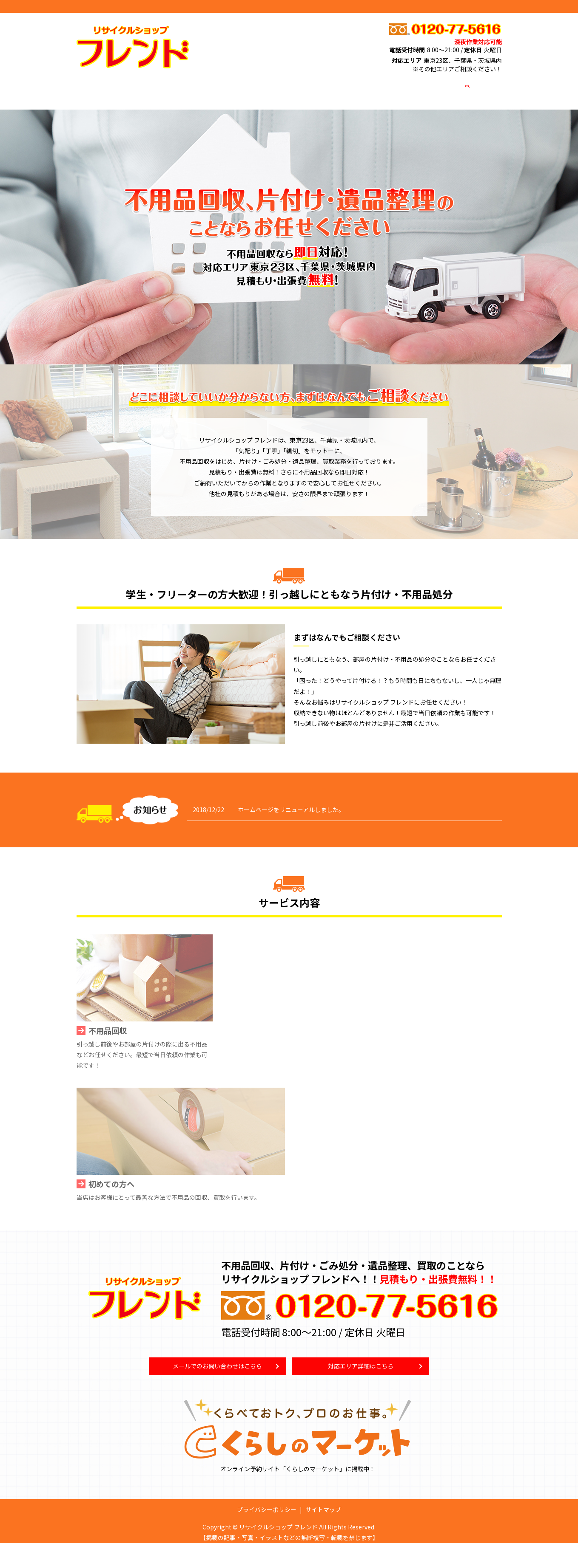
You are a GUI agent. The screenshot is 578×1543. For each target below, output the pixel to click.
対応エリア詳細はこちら (360, 1359)
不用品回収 (157, 88)
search (466, 88)
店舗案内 (392, 88)
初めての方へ (311, 88)
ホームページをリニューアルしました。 (291, 801)
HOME (122, 88)
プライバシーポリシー (266, 1503)
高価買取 (271, 88)
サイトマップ (323, 1503)
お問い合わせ (433, 88)
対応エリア (355, 88)
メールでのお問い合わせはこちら (217, 1359)
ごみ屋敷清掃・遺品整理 (215, 88)
